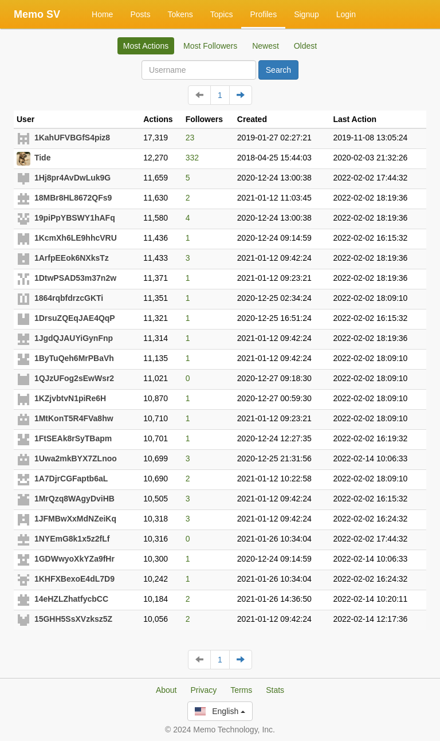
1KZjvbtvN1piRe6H (70, 398)
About (166, 690)
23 (190, 137)
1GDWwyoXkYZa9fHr (74, 558)
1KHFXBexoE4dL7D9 (74, 578)
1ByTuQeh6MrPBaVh (74, 358)
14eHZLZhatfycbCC (71, 598)
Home (102, 14)
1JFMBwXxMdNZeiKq (75, 518)
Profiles (263, 14)
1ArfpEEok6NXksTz (71, 257)
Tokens (179, 14)
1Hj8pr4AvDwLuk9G (72, 177)
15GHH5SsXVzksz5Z (73, 619)
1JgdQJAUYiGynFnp (73, 338)
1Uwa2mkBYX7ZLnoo (75, 458)
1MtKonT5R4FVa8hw (73, 418)
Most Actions (145, 45)
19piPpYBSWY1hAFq (74, 217)
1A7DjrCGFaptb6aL (71, 478)
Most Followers (210, 45)
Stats (275, 690)
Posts (140, 14)
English (220, 711)
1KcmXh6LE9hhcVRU (75, 237)
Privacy (203, 690)
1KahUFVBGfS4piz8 (72, 137)
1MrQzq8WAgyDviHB (74, 498)
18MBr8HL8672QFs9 (73, 197)
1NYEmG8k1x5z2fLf (72, 538)
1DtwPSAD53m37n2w (75, 278)
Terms (241, 690)
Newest (265, 45)
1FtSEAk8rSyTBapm (73, 438)
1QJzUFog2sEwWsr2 (74, 378)
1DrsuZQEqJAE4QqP (74, 318)
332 (192, 157)
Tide (42, 157)
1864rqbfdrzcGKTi (68, 298)
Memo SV (37, 14)
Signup (306, 14)
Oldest (305, 45)
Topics (221, 14)
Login (346, 14)
